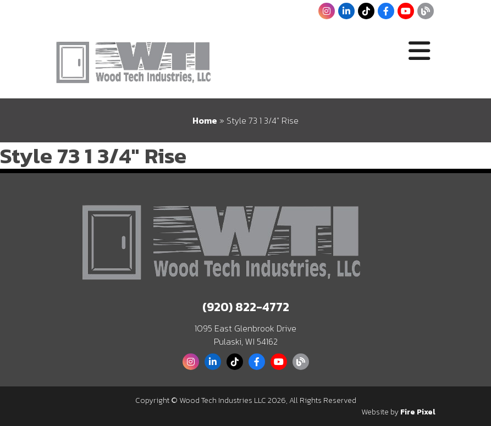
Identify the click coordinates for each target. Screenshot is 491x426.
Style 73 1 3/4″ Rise (93, 155)
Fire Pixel (417, 412)
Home (204, 120)
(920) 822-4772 (245, 307)
